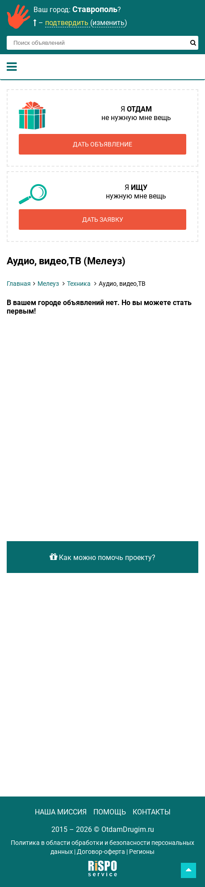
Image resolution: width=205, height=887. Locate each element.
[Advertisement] (102, 422)
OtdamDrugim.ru (127, 829)
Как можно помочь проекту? (102, 557)
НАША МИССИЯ (61, 812)
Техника (79, 283)
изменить (108, 22)
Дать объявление (102, 144)
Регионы (142, 851)
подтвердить (67, 22)
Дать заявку (102, 219)
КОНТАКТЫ (152, 812)
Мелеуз (48, 283)
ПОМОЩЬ (109, 812)
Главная (19, 283)
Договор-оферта (101, 851)
